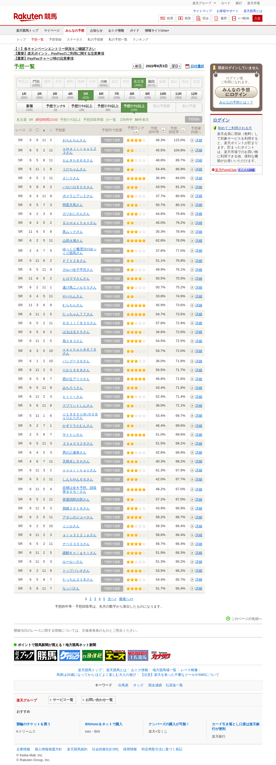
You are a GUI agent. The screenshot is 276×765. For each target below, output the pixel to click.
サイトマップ (202, 11)
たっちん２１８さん (78, 579)
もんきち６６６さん (78, 160)
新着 (29, 107)
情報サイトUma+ (157, 30)
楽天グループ (202, 3)
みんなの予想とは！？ (236, 102)
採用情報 (130, 749)
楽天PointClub (226, 170)
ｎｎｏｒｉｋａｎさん (80, 470)
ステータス (74, 39)
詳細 (198, 140)
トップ (21, 39)
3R (55, 95)
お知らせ (96, 30)
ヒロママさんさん (76, 279)
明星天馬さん (73, 205)
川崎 (104, 83)
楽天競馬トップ (27, 30)
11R (178, 95)
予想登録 (55, 39)
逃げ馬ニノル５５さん (80, 287)
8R (132, 95)
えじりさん (71, 178)
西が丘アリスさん (76, 379)
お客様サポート (228, 11)
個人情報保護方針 (48, 749)
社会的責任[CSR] (105, 749)
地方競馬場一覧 (164, 670)
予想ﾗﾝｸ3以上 (108, 107)
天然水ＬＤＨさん (76, 461)
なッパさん (71, 588)
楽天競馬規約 (77, 749)
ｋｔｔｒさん (73, 397)
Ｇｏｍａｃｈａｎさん (80, 223)
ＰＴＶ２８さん (74, 261)
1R (24, 95)
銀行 (239, 3)
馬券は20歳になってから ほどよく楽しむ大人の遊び (96, 675)
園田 (152, 83)
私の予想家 (95, 39)
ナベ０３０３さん (76, 544)
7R (117, 95)
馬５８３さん (73, 341)
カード (225, 3)
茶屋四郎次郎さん (76, 499)
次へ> (112, 599)
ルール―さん (73, 562)
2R (39, 95)
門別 (36, 83)
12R (194, 95)
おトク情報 (116, 30)
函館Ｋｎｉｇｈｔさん (80, 553)
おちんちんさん (74, 140)
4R (70, 95)
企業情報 (23, 749)
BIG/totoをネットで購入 (103, 724)
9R (147, 95)
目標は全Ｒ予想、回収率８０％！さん (80, 489)
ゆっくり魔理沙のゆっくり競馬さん (80, 251)
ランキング (140, 39)
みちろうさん (73, 388)
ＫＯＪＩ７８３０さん (80, 323)
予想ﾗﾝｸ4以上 (81, 107)
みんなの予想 (74, 30)
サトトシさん (73, 435)
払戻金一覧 (174, 685)
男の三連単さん (74, 452)
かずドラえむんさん (78, 426)
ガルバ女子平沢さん (78, 270)
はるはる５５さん (76, 332)
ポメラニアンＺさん (78, 196)
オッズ (138, 685)
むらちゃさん (73, 305)
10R (163, 95)
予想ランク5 (55, 107)
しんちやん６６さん (78, 479)
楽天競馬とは (253, 11)
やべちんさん (73, 296)
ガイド (134, 30)
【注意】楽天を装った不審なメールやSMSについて (179, 675)
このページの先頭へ (246, 619)
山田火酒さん (73, 241)
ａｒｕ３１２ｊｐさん (80, 535)
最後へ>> (126, 599)
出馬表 (123, 685)
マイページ (52, 30)
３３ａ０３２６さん (78, 444)
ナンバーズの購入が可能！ (169, 724)
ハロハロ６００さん (78, 187)
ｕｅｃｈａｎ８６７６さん (80, 351)
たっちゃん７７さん (78, 314)
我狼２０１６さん (76, 508)
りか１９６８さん (76, 370)
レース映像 (189, 670)
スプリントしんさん (78, 406)
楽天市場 (253, 3)
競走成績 (155, 685)
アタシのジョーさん (78, 517)
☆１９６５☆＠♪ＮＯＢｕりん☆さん (80, 416)
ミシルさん (71, 526)
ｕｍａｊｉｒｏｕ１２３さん (80, 150)
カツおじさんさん (76, 214)
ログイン (221, 120)
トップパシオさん (76, 571)
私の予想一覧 (118, 39)
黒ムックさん (73, 232)
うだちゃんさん (74, 169)
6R (101, 95)
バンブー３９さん (76, 361)
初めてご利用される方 (235, 128)
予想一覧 (37, 39)
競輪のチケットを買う (33, 724)
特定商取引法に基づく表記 (162, 749)
